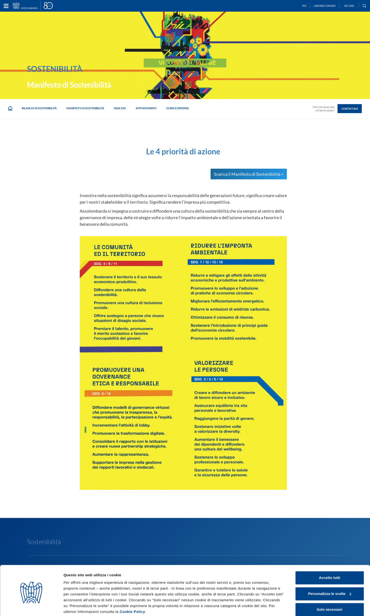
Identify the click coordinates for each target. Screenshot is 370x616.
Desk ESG (120, 108)
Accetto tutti (329, 559)
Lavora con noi (325, 5)
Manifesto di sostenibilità (85, 108)
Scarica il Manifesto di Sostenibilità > (248, 174)
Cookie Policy (132, 593)
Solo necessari (329, 591)
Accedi (349, 5)
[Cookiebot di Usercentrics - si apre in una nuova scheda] (31, 606)
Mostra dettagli (76, 606)
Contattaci (349, 108)
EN (304, 6)
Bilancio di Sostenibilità (39, 108)
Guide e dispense (177, 108)
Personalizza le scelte (329, 575)
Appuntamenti (146, 108)
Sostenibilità (44, 541)
